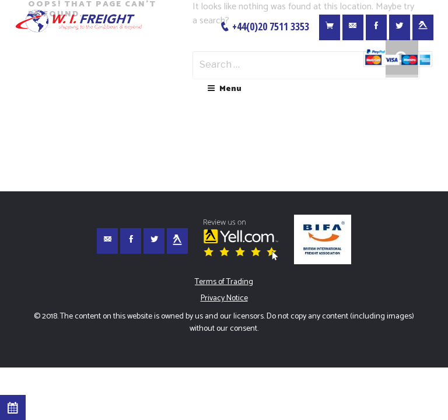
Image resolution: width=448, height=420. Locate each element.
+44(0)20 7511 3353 (264, 26)
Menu (224, 89)
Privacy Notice (224, 298)
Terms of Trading (224, 282)
